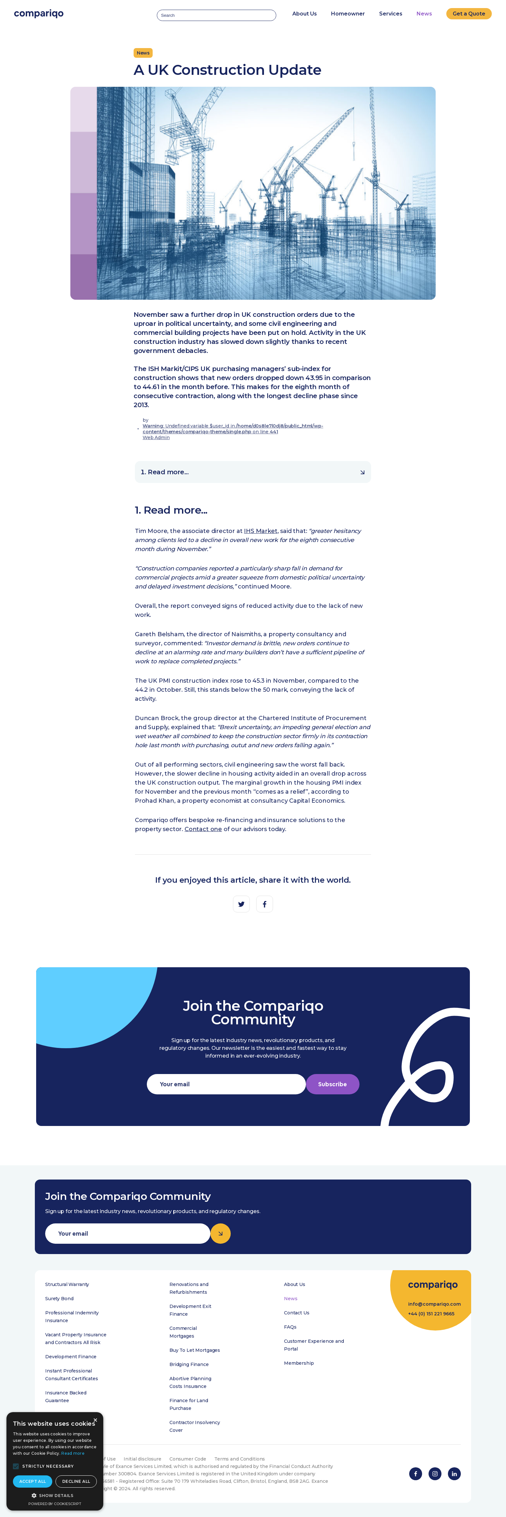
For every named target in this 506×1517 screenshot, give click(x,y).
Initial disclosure (142, 1459)
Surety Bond (59, 1298)
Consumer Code (187, 1459)
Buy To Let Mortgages (194, 1350)
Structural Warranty (67, 1284)
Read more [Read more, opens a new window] (73, 1453)
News (424, 13)
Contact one (203, 829)
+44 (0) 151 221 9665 (431, 1314)
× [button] (95, 1420)
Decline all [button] (76, 1481)
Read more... (256, 472)
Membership (299, 1363)
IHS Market (260, 531)
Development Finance (70, 1357)
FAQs (290, 1327)
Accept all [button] (32, 1481)
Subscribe (332, 1084)
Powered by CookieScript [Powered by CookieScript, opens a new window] (54, 1504)
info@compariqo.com (434, 1304)
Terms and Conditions (239, 1459)
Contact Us (296, 1313)
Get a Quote (469, 14)
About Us (294, 1284)
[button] (15, 1466)
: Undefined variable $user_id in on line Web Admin (233, 431)
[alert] (54, 1461)
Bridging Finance (189, 1364)
